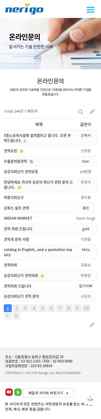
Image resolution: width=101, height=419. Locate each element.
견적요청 (11, 150)
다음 (7, 316)
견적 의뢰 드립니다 (18, 228)
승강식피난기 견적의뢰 (21, 275)
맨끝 (16, 316)
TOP (90, 398)
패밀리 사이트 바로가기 (45, 392)
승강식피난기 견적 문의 (21, 296)
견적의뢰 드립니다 (17, 285)
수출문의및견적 (16, 161)
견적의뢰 (10, 264)
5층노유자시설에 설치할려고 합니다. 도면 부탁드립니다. (37, 138)
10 (86, 308)
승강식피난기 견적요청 (21, 171)
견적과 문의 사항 (16, 239)
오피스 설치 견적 (16, 207)
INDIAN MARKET (18, 218)
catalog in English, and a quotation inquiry (38, 252)
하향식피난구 (14, 197)
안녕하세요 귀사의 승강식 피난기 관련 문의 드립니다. (38, 184)
